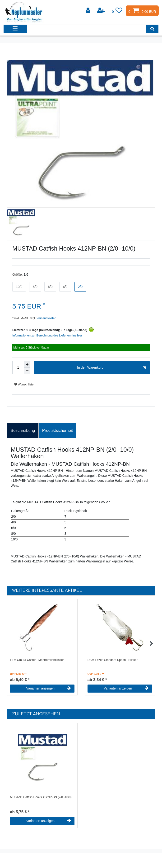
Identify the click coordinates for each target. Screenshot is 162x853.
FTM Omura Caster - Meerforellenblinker (37, 660)
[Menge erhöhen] (27, 364)
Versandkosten (46, 318)
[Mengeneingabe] (18, 367)
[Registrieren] (101, 10)
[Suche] (152, 29)
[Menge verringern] (27, 371)
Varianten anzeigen (48, 688)
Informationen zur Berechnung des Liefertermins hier (47, 335)
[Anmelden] (88, 10)
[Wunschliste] (117, 10)
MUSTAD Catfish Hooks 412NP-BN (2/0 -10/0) (40, 797)
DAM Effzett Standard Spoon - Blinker (113, 660)
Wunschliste (23, 384)
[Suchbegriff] (88, 29)
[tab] (23, 430)
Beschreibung (23, 430)
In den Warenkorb (111, 368)
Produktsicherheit (57, 430)
